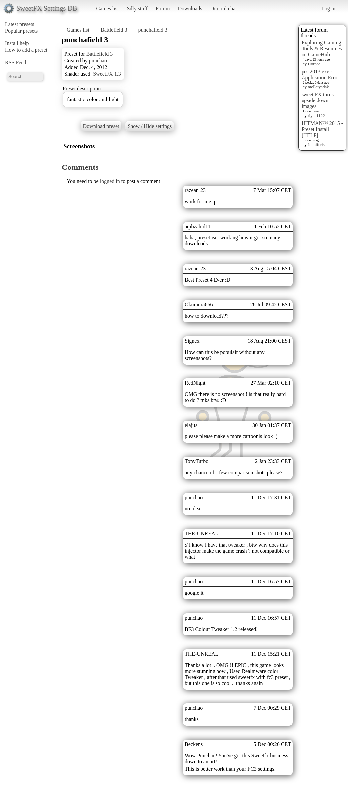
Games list (107, 8)
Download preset (101, 126)
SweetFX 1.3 (107, 74)
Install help (17, 43)
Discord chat (223, 8)
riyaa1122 (316, 115)
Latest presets (19, 24)
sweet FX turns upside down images (318, 100)
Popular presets (21, 30)
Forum (163, 8)
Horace (314, 63)
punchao (98, 60)
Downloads (190, 8)
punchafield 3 (153, 30)
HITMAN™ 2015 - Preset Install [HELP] (322, 129)
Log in (328, 8)
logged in (110, 181)
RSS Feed (15, 62)
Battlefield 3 (114, 30)
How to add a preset (26, 50)
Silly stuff (137, 8)
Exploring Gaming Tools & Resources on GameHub (322, 48)
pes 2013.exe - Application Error (320, 74)
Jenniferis (316, 144)
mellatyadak (318, 86)
